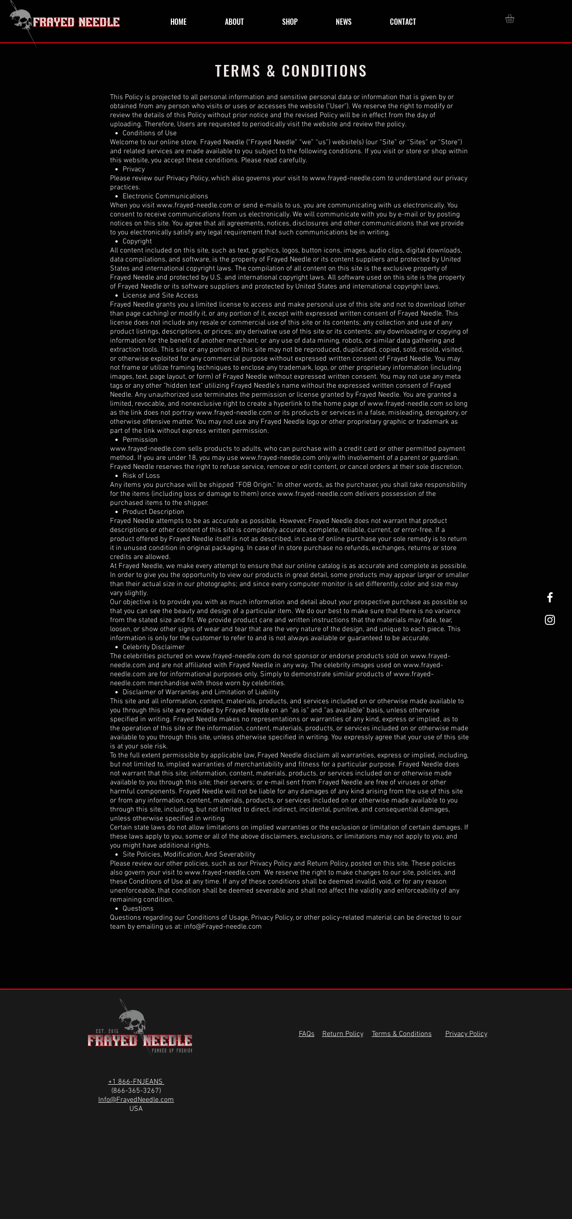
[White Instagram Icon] (550, 620)
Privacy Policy (271, 863)
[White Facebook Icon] (550, 597)
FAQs (307, 1034)
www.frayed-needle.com (348, 178)
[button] (515, 18)
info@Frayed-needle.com (223, 926)
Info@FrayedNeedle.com (136, 1099)
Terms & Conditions (402, 1034)
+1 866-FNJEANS (136, 1081)
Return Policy (327, 863)
